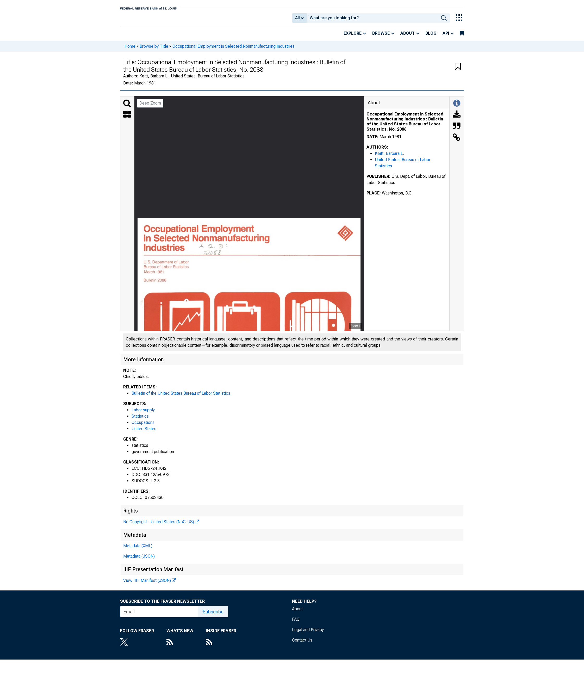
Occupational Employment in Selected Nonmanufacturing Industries (233, 49)
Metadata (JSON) (139, 559)
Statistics (140, 419)
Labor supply (143, 413)
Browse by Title (154, 49)
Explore (353, 36)
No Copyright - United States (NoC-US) (158, 525)
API (446, 36)
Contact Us (302, 643)
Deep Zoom (150, 106)
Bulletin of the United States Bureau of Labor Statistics (181, 396)
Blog (430, 36)
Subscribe (213, 615)
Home (130, 49)
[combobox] (372, 20)
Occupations (143, 426)
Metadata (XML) (137, 549)
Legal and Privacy (308, 633)
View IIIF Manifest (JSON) (147, 584)
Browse (381, 36)
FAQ (296, 622)
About (407, 36)
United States (144, 432)
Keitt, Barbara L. (389, 157)
